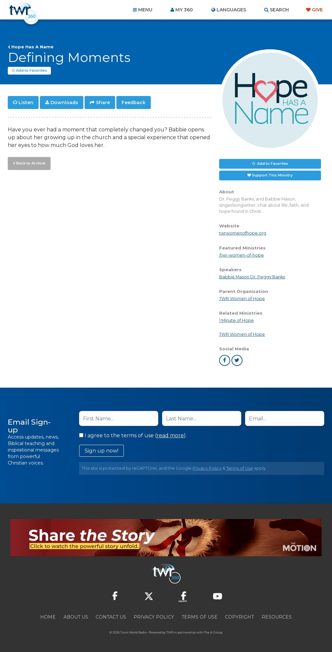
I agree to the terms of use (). (133, 435)
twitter (237, 360)
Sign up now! (101, 451)
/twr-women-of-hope (241, 255)
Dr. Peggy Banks (267, 276)
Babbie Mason (234, 276)
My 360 (184, 10)
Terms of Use (239, 468)
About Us (76, 617)
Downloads (64, 102)
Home (48, 617)
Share (103, 102)
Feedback (134, 102)
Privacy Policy (207, 468)
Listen (25, 102)
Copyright (239, 617)
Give (317, 10)
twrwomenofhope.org (242, 233)
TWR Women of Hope (242, 298)
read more (170, 435)
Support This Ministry (272, 175)
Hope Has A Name (32, 46)
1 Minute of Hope (236, 320)
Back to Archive (30, 163)
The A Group (213, 632)
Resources (277, 617)
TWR (169, 632)
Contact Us (111, 617)
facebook (224, 360)
